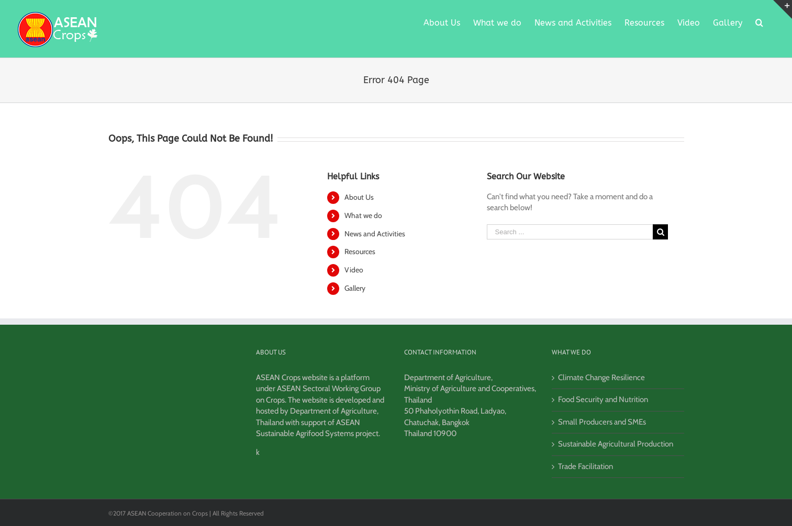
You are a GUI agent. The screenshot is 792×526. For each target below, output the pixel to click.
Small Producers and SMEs (602, 422)
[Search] (759, 22)
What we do (363, 215)
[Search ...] (570, 231)
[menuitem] (441, 22)
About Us (359, 197)
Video (353, 270)
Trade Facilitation (585, 466)
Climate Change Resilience (601, 377)
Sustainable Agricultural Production (615, 444)
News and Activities (374, 233)
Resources (359, 251)
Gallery (354, 288)
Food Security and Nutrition (603, 399)
